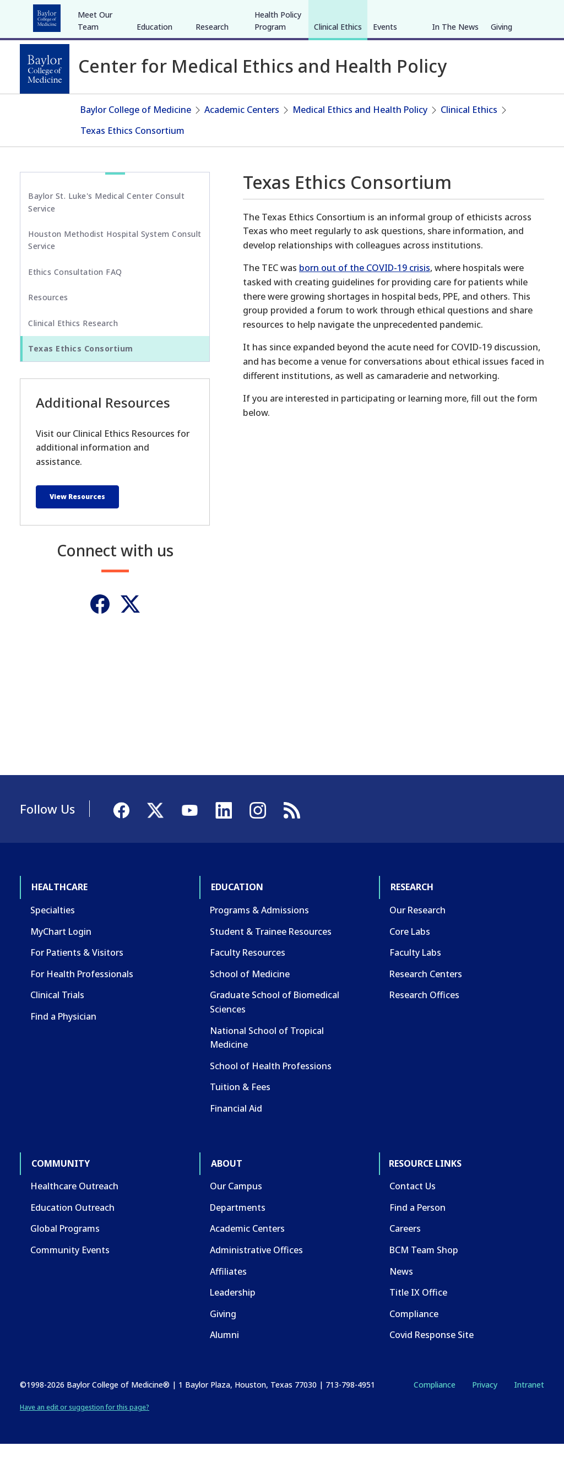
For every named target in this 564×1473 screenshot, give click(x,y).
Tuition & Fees (240, 1116)
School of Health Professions (271, 1095)
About (275, 15)
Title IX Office (418, 1321)
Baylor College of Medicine (135, 139)
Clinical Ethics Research (73, 351)
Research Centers (425, 1003)
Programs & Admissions (259, 939)
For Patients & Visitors (76, 982)
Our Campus (236, 1215)
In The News (455, 109)
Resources (48, 326)
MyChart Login (60, 960)
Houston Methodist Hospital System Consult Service (115, 269)
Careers (405, 1258)
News (401, 1300)
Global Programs (65, 1258)
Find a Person (417, 1237)
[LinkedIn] (525, 15)
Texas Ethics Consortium (132, 159)
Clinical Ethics (338, 109)
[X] (485, 15)
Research (165, 15)
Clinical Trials (57, 1024)
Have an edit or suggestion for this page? (84, 1436)
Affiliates (228, 1300)
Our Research (417, 939)
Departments (237, 1237)
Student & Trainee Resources (271, 960)
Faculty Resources (247, 982)
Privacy (484, 1414)
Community (223, 15)
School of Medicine (250, 1003)
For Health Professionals (81, 1003)
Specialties (52, 939)
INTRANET (431, 15)
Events (385, 109)
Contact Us (412, 1215)
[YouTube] (505, 15)
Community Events (70, 1279)
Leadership (233, 1321)
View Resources (77, 525)
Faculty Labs (415, 982)
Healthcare (50, 15)
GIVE (351, 15)
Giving (501, 109)
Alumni (224, 1364)
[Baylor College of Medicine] (44, 69)
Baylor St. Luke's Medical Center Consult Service (106, 231)
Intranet (529, 1414)
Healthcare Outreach (74, 1215)
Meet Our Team (95, 103)
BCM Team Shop (423, 1279)
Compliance (413, 1343)
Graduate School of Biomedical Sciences (274, 1031)
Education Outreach (72, 1237)
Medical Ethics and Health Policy (359, 139)
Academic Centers (241, 139)
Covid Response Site (431, 1364)
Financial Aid (236, 1137)
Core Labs (409, 960)
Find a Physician (63, 1045)
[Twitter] (130, 633)
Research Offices (424, 1024)
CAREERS (386, 15)
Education (109, 15)
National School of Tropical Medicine (267, 1066)
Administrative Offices (256, 1279)
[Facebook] (466, 15)
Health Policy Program (277, 103)
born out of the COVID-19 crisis (364, 297)
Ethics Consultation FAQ (75, 301)
